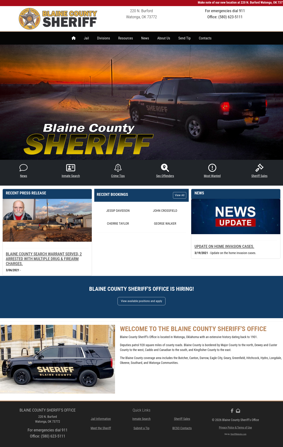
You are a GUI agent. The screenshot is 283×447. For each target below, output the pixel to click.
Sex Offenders (165, 171)
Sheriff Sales (259, 171)
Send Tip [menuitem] (184, 38)
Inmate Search (71, 171)
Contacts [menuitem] (205, 38)
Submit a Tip (141, 428)
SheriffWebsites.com (238, 434)
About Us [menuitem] (163, 38)
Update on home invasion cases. (224, 246)
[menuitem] (73, 38)
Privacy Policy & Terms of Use (235, 427)
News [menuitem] (145, 38)
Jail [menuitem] (86, 38)
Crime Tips (118, 171)
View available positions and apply (141, 301)
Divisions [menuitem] (103, 38)
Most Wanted (212, 171)
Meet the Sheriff (101, 428)
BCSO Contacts (182, 428)
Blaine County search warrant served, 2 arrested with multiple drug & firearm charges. (44, 259)
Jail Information (101, 419)
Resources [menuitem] (125, 38)
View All (179, 195)
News (23, 171)
